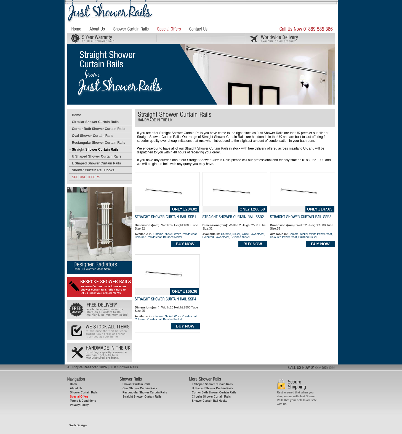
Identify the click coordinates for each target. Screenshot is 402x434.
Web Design (78, 425)
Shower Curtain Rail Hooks (93, 170)
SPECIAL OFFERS (86, 177)
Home (76, 115)
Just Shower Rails (124, 367)
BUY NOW (185, 244)
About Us (76, 388)
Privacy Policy (79, 404)
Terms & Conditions (83, 400)
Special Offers (79, 396)
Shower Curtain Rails (84, 392)
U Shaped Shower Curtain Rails (96, 156)
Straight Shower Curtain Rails (95, 149)
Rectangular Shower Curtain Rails (98, 143)
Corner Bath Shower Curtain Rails (98, 129)
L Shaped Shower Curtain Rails (96, 163)
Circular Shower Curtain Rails (95, 122)
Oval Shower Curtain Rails (92, 136)
